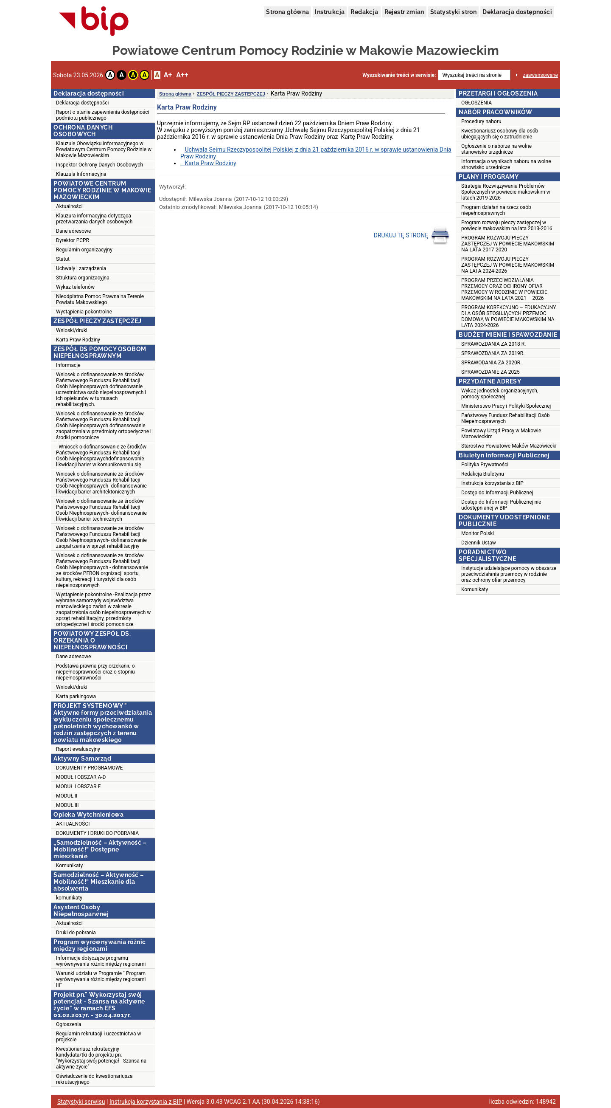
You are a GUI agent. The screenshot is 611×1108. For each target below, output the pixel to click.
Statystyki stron (453, 11)
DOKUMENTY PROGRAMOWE (89, 768)
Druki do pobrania (76, 933)
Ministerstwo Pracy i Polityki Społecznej (506, 406)
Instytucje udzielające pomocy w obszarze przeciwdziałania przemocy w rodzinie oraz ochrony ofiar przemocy (508, 574)
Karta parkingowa (76, 696)
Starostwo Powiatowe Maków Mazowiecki (508, 446)
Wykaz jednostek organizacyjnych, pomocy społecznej (499, 394)
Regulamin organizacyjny (84, 250)
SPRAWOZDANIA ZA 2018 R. (493, 344)
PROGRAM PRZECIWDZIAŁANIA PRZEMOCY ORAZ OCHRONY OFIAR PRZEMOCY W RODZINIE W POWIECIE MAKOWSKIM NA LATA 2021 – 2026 (504, 289)
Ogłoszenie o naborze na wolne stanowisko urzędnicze (496, 149)
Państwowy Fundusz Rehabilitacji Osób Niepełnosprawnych (505, 418)
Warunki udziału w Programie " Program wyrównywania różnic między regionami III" (101, 979)
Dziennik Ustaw (478, 543)
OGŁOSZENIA (476, 103)
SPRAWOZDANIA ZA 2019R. (492, 353)
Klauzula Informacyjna (81, 174)
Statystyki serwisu (81, 1101)
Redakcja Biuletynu (482, 474)
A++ (182, 75)
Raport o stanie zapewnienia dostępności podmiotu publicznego (102, 115)
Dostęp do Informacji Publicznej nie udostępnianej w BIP (501, 505)
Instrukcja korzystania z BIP (492, 483)
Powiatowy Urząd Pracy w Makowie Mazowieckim (501, 434)
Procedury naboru (481, 121)
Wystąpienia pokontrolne (84, 312)
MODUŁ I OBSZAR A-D (81, 777)
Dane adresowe (73, 231)
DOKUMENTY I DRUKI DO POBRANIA (97, 833)
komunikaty (69, 898)
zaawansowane (540, 75)
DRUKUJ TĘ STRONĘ (412, 235)
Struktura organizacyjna (82, 278)
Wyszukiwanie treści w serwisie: (399, 75)
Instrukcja (330, 11)
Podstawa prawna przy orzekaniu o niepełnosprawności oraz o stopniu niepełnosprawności (95, 672)
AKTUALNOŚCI (73, 824)
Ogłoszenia (68, 1024)
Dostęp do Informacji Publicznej (497, 493)
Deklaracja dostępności (517, 11)
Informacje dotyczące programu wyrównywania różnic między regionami (101, 961)
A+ (168, 75)
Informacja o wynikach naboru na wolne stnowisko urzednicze (506, 164)
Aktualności (69, 206)
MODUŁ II (66, 796)
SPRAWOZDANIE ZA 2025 (490, 372)
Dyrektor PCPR (72, 240)
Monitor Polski (477, 533)
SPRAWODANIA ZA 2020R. (491, 363)
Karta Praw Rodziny (78, 340)
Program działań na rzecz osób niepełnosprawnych (496, 210)
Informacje (68, 365)
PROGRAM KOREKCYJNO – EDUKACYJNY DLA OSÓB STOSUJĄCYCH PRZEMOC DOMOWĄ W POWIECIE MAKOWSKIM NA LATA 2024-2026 (508, 316)
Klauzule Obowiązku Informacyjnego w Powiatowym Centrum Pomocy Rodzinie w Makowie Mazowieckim (103, 149)
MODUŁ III (67, 805)
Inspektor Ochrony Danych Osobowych (99, 165)
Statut (63, 259)
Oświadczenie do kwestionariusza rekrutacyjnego (94, 1079)
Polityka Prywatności (484, 465)
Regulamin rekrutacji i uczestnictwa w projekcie (98, 1037)
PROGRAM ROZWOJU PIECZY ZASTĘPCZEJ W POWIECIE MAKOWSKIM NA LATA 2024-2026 (507, 265)
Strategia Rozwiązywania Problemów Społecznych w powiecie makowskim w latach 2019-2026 (505, 192)
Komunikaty (69, 865)
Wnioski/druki (71, 330)
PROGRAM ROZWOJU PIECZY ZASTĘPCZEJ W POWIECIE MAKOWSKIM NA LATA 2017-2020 (507, 244)
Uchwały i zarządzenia (81, 268)
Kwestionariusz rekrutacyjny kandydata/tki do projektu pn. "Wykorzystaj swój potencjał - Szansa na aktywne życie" (101, 1058)
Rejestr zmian (404, 11)
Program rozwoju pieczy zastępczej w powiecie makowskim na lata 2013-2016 (506, 225)
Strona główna (287, 11)
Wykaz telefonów (75, 287)
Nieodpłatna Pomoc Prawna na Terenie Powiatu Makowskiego (100, 299)
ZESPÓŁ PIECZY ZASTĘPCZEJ (231, 93)
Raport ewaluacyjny (78, 749)
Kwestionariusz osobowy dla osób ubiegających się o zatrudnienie (499, 134)
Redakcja (364, 11)
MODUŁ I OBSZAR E (78, 786)
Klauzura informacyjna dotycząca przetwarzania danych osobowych (94, 219)
